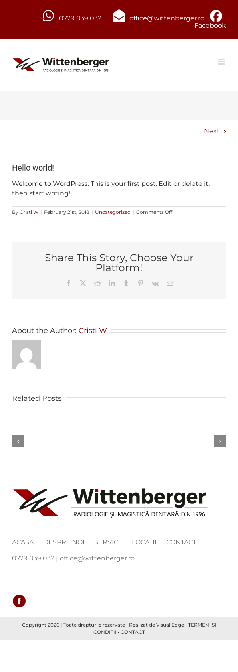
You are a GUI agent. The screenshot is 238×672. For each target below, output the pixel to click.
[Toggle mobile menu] (222, 61)
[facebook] (19, 601)
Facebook (210, 25)
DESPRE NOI (64, 542)
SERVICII (108, 542)
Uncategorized (113, 212)
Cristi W (29, 212)
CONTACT (181, 542)
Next (212, 131)
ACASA (23, 542)
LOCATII (144, 542)
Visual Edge (170, 625)
